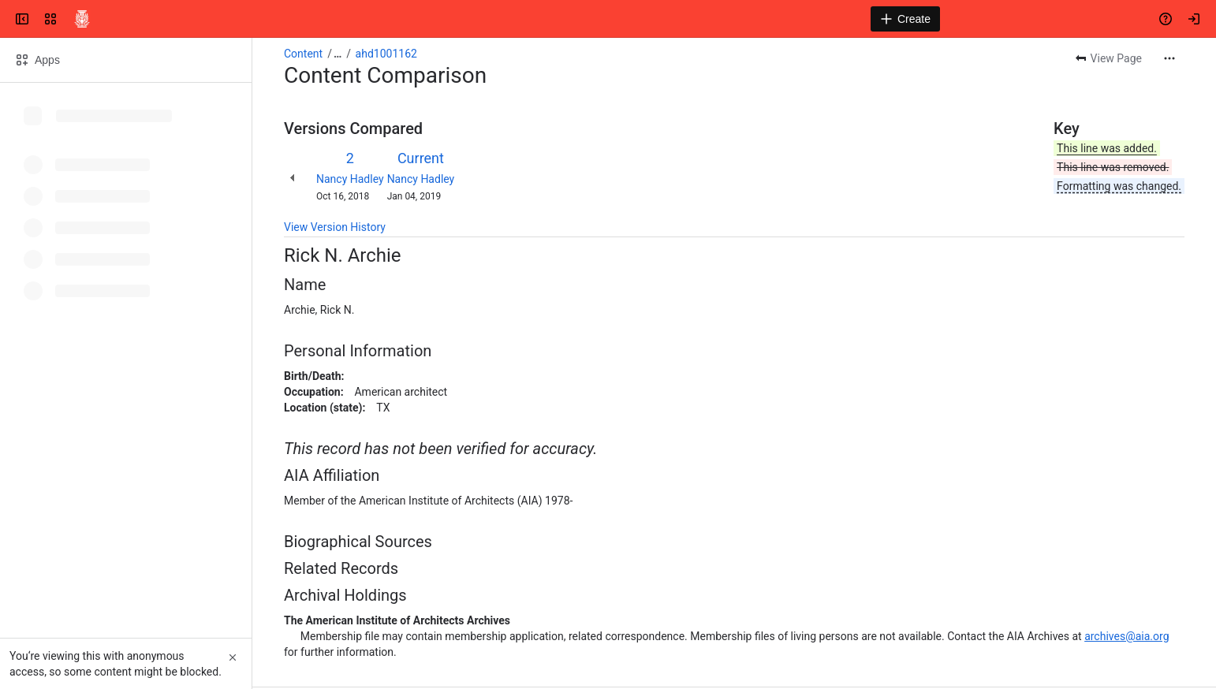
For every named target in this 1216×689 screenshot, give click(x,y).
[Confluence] (82, 19)
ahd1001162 (386, 53)
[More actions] (1169, 58)
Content (303, 53)
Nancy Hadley (350, 179)
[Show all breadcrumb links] (337, 53)
